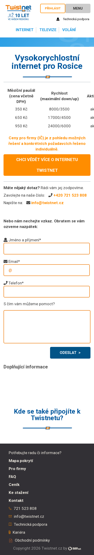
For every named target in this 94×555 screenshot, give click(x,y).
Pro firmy (17, 468)
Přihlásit (53, 8)
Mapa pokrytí (21, 460)
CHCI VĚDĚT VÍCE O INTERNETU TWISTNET (47, 165)
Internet (24, 30)
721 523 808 (25, 508)
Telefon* (16, 283)
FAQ (12, 476)
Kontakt (16, 500)
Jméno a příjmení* (24, 240)
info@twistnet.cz (47, 202)
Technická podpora (72, 19)
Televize (47, 30)
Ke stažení (18, 492)
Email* (14, 261)
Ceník (14, 484)
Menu (78, 8)
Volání (68, 30)
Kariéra (19, 532)
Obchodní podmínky (32, 540)
